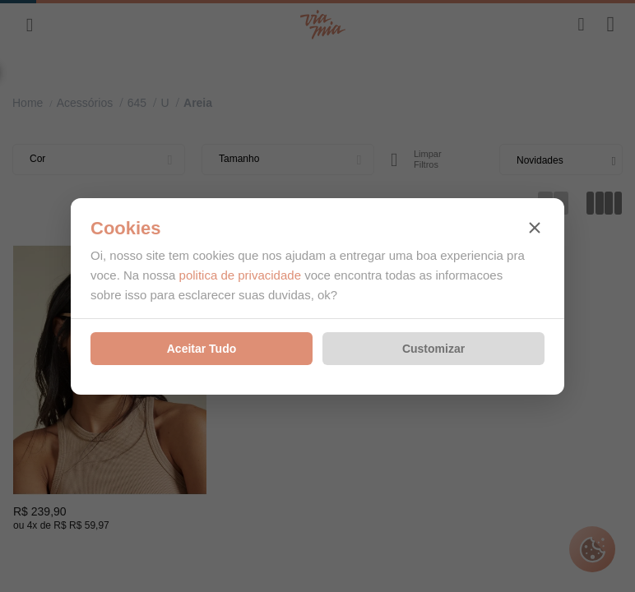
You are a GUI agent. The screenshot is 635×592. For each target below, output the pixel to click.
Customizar (433, 348)
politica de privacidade (240, 275)
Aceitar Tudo (202, 348)
